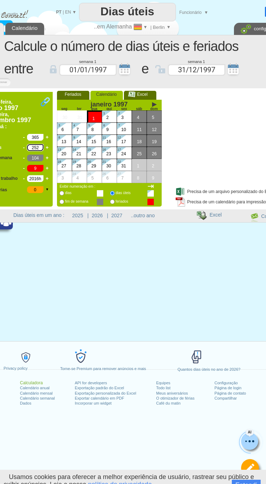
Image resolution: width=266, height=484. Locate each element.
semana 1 (87, 61)
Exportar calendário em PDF (99, 398)
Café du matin (168, 403)
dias (68, 193)
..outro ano (143, 215)
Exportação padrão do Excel (99, 388)
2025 (77, 215)
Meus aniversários (172, 393)
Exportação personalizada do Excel (105, 393)
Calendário (106, 94)
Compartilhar (225, 398)
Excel (140, 94)
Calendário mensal (36, 393)
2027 (116, 215)
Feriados (73, 94)
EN (68, 12)
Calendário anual (34, 388)
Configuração (226, 383)
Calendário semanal (37, 398)
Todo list (163, 388)
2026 (97, 215)
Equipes (163, 383)
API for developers (91, 383)
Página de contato (230, 393)
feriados (122, 201)
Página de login (227, 388)
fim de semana (77, 201)
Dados (25, 403)
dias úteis (123, 193)
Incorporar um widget (93, 403)
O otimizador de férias (175, 398)
